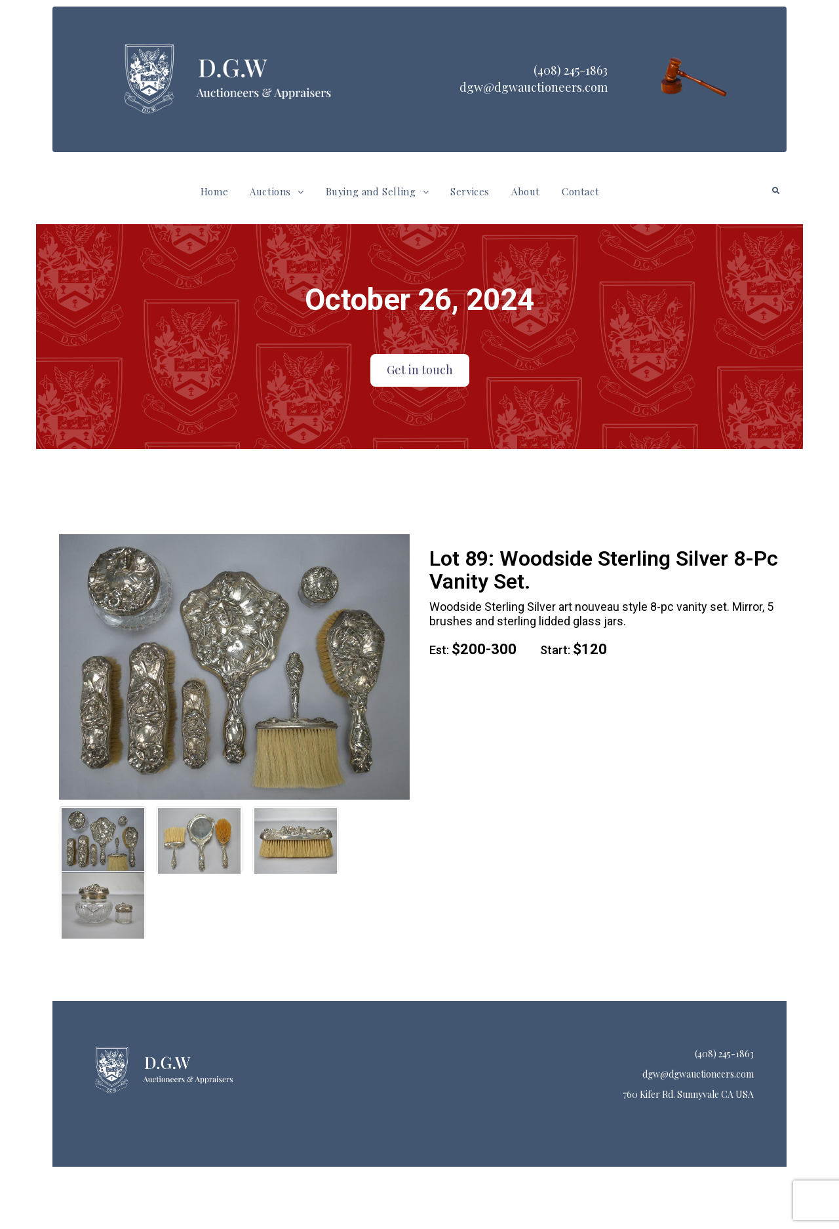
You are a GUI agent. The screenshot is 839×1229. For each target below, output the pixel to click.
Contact (580, 191)
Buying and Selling (377, 191)
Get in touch (420, 370)
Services (470, 191)
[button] (276, 191)
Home (214, 191)
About (525, 191)
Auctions (276, 191)
